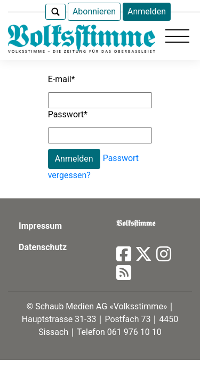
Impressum (40, 226)
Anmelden (146, 11)
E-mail (61, 79)
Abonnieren (94, 11)
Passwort (67, 114)
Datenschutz (43, 247)
